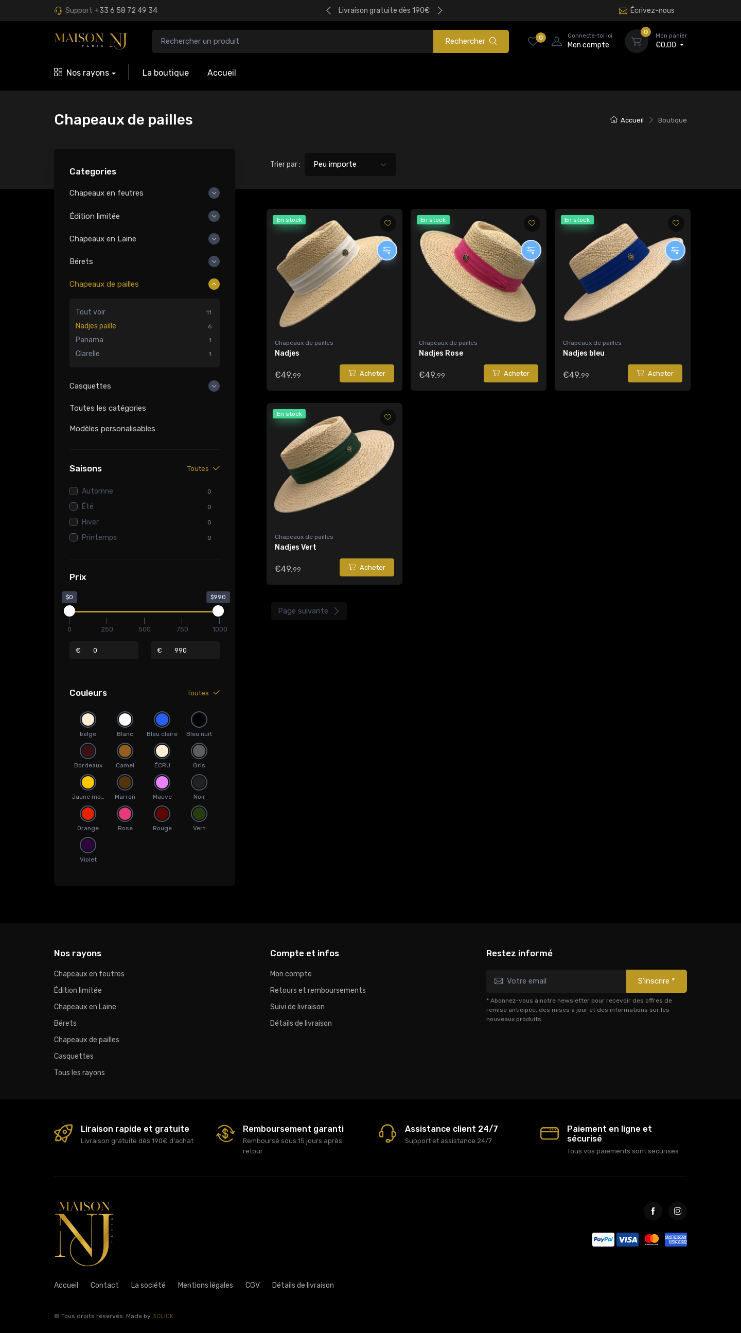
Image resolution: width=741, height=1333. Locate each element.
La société (148, 1285)
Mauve (162, 797)
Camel (125, 765)
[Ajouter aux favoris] (388, 223)
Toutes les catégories (107, 408)
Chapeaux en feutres (89, 974)
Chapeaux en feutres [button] (106, 193)
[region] (144, 333)
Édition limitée (78, 990)
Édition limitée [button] (94, 216)
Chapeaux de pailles (304, 342)
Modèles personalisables (112, 428)
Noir (199, 797)
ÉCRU (162, 765)
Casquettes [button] (90, 386)
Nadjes (287, 353)
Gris (199, 765)
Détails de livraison (301, 1023)
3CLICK (162, 1316)
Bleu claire (162, 734)
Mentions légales (205, 1285)
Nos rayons (81, 73)
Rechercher (471, 41)
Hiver (90, 522)
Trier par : (285, 164)
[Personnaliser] (387, 250)
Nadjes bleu (584, 353)
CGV (252, 1285)
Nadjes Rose (441, 353)
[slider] (69, 611)
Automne (97, 491)
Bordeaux (88, 765)
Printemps (99, 537)
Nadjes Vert (295, 547)
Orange (88, 828)
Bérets (65, 1023)
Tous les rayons (79, 1072)
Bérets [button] (81, 261)
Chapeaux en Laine (85, 1007)
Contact (105, 1285)
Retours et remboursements (318, 990)
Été (88, 506)
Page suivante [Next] (309, 611)
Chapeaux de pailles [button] (104, 284)
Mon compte (291, 974)
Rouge (162, 828)
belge (88, 734)
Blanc (125, 734)
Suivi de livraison (297, 1007)
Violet (88, 860)
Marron (125, 797)
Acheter (366, 373)
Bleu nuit (199, 734)
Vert (199, 828)
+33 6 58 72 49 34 (126, 10)
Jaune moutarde (88, 797)
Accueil (221, 73)
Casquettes (74, 1056)
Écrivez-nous (647, 10)
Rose (125, 828)
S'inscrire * (656, 981)
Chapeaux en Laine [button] (102, 238)
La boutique (166, 73)
